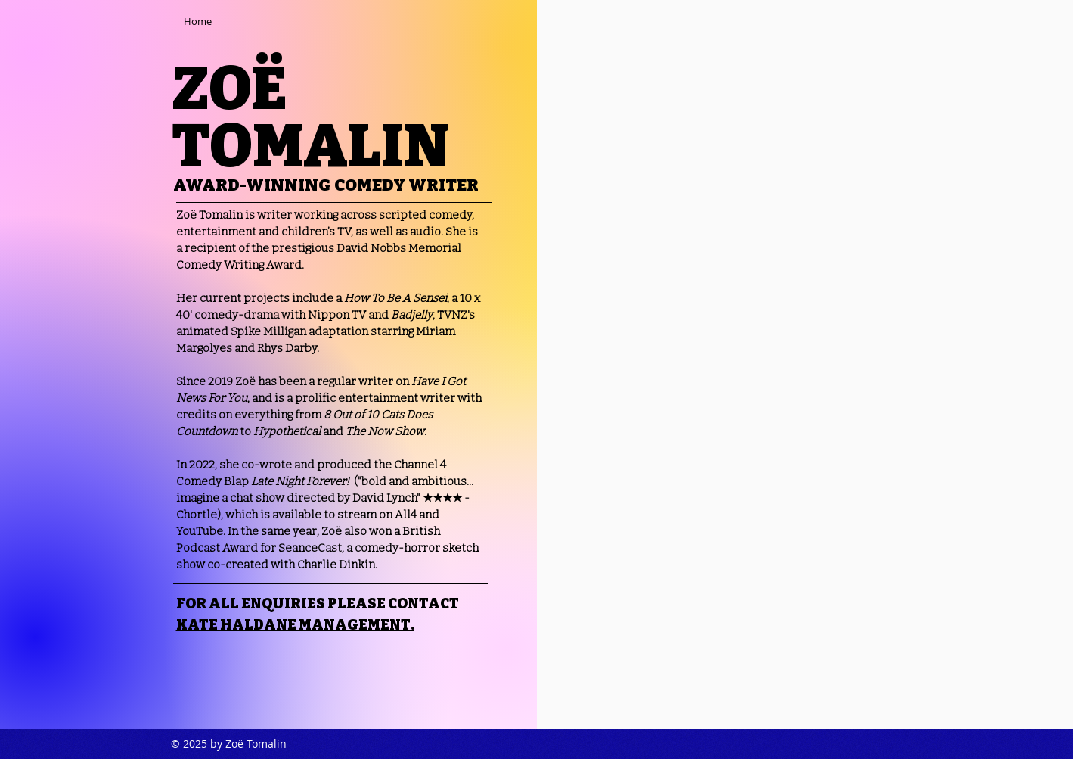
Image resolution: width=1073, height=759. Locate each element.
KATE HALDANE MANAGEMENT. (295, 624)
